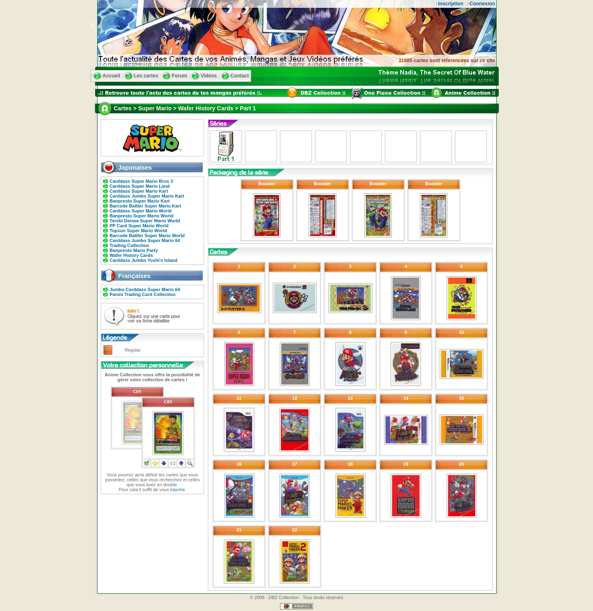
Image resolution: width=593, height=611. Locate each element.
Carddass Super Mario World (141, 210)
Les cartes (146, 76)
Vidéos (209, 76)
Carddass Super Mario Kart (139, 191)
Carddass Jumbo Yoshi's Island (143, 260)
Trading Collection (129, 245)
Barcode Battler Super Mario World (147, 235)
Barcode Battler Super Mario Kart (145, 205)
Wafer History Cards (131, 255)
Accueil (111, 76)
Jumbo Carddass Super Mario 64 (145, 289)
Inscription (450, 4)
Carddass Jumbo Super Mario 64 (145, 240)
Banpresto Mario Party (134, 250)
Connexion (482, 4)
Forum (179, 76)
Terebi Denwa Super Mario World (145, 220)
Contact (240, 76)
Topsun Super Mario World (138, 230)
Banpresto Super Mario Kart (140, 200)
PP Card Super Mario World (139, 225)
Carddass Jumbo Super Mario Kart (147, 196)
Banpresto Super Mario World (141, 215)
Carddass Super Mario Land (140, 186)
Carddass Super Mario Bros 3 (141, 181)
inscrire (177, 489)
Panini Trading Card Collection (142, 294)
